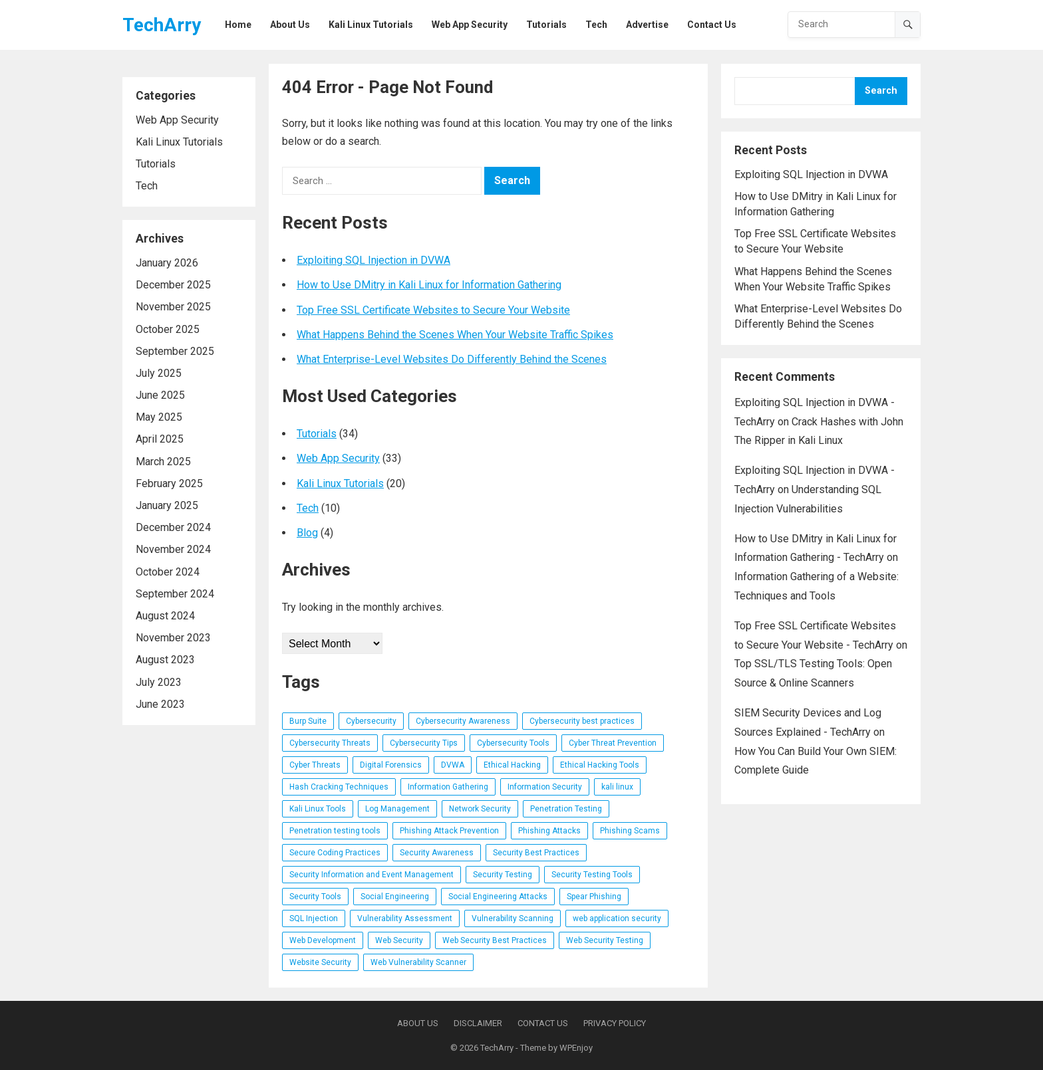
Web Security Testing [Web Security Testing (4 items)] (604, 940)
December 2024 (173, 527)
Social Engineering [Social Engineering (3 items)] (395, 896)
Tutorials (156, 164)
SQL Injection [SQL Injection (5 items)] (313, 918)
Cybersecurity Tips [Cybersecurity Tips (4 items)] (424, 743)
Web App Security (177, 120)
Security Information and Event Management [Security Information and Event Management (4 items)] (371, 874)
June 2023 (160, 704)
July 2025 (159, 373)
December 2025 (173, 284)
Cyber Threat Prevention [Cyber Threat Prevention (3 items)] (613, 743)
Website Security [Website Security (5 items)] (320, 962)
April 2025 (160, 439)
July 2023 (159, 682)
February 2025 (169, 483)
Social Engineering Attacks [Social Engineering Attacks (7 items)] (497, 896)
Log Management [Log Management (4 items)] (397, 808)
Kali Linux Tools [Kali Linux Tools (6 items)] (317, 808)
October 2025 (168, 329)
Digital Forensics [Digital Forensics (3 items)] (391, 765)
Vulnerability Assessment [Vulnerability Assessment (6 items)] (404, 918)
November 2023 (173, 637)
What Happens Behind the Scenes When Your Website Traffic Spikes (455, 334)
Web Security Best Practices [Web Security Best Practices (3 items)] (494, 940)
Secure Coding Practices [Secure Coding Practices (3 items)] (334, 852)
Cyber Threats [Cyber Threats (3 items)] (315, 765)
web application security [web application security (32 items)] (617, 918)
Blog (307, 532)
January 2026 (167, 263)
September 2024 (175, 594)
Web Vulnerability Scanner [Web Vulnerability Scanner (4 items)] (418, 962)
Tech (147, 185)
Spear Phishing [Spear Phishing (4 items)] (594, 896)
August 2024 (165, 615)
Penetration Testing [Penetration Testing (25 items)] (566, 808)
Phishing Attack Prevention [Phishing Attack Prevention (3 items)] (449, 830)
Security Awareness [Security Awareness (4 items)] (437, 852)
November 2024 (173, 549)
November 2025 (173, 306)
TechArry (161, 25)
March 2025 (163, 461)
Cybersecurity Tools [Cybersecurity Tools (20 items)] (513, 743)
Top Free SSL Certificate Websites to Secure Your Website (433, 310)
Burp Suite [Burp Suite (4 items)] (308, 721)
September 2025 (175, 351)
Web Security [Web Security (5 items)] (399, 940)
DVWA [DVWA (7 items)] (452, 765)
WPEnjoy (576, 1048)
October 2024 (168, 572)
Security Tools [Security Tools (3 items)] (315, 896)
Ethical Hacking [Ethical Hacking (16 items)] (512, 765)
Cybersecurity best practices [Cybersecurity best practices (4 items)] (582, 721)
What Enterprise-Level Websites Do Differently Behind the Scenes (452, 359)
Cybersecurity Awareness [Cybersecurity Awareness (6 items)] (463, 721)
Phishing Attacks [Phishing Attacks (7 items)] (549, 830)
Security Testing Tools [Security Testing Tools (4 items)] (592, 874)
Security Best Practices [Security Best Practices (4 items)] (536, 852)
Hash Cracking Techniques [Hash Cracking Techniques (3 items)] (338, 787)
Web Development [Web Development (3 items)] (322, 940)
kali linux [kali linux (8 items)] (617, 787)
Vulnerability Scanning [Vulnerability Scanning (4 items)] (512, 918)
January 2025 (167, 505)
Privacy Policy (614, 1023)
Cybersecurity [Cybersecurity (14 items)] (371, 721)
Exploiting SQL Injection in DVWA (373, 260)
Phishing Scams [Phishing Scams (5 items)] (630, 830)
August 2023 (165, 659)
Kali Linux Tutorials (179, 142)
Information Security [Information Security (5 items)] (545, 787)
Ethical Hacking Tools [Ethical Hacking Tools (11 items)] (599, 765)
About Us (417, 1023)
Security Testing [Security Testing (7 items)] (502, 874)
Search (881, 90)
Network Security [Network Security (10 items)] (480, 808)
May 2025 (159, 417)
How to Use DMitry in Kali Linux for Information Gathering (429, 284)
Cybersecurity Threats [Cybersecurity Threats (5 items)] (330, 743)
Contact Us (543, 1023)
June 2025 (160, 395)
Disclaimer (478, 1023)
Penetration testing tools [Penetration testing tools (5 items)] (334, 830)
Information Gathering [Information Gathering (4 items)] (448, 787)
